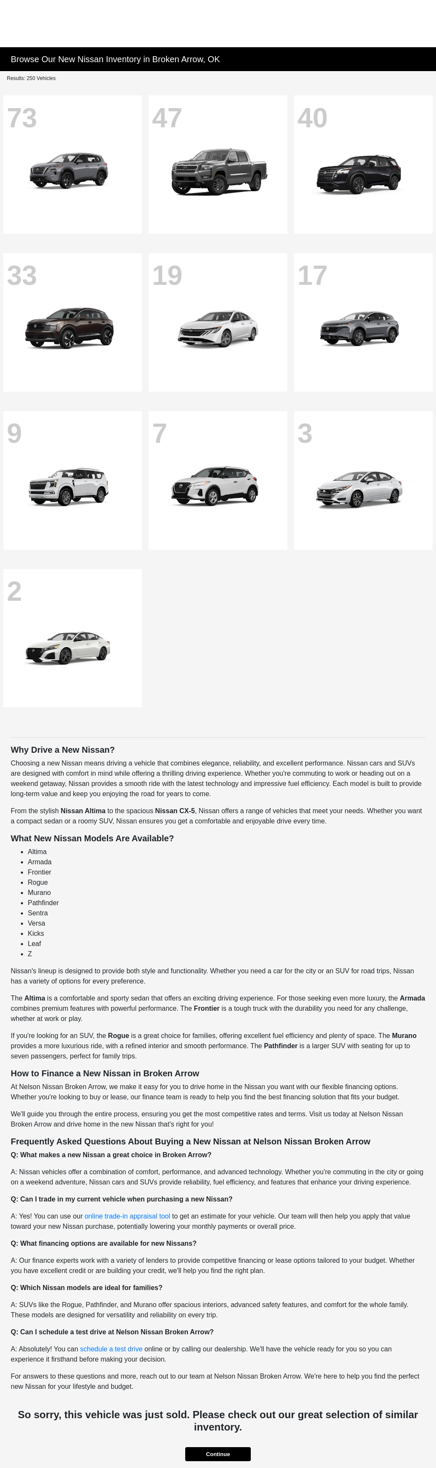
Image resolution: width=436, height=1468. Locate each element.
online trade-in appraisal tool (127, 1216)
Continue (218, 1454)
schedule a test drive (111, 1349)
